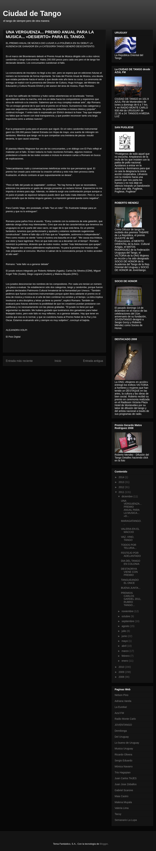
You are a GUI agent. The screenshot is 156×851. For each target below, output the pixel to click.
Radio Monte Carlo (125, 718)
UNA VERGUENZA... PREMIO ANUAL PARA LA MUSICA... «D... (131, 508)
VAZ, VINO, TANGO (127, 538)
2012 (122, 487)
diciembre (127, 496)
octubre (126, 616)
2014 (122, 477)
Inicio (58, 360)
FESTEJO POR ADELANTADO (131, 554)
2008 (122, 676)
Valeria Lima (122, 808)
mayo (125, 641)
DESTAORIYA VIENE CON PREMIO (129, 571)
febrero (126, 655)
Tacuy (118, 814)
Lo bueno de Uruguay (127, 742)
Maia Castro (121, 796)
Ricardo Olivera (123, 754)
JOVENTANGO (123, 724)
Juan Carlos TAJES (126, 778)
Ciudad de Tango (32, 13)
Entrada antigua (93, 360)
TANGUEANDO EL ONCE (130, 581)
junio (125, 636)
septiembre (128, 621)
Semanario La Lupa (126, 820)
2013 (122, 482)
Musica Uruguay (124, 748)
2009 (122, 672)
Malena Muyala (123, 802)
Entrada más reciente (19, 360)
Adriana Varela (123, 701)
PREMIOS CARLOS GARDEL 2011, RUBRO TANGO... (131, 599)
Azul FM (119, 713)
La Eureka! (121, 707)
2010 (122, 666)
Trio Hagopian (122, 772)
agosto (126, 626)
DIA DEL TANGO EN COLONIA (130, 562)
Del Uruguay (122, 736)
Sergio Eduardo (123, 760)
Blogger (104, 843)
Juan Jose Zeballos (126, 784)
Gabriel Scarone (124, 790)
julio (124, 631)
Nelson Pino (121, 695)
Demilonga (121, 730)
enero (125, 660)
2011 (122, 492)
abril (124, 645)
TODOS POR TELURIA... (129, 546)
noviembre (128, 611)
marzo (125, 650)
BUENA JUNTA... (130, 587)
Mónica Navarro (124, 766)
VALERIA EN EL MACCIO (130, 530)
